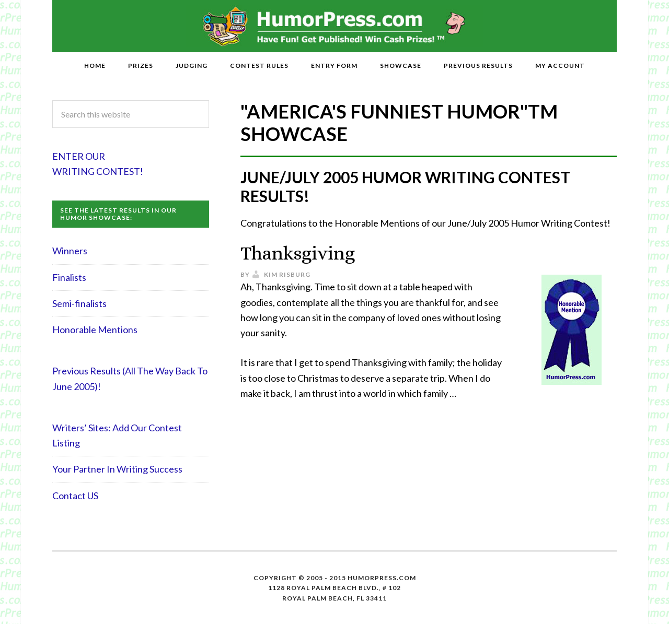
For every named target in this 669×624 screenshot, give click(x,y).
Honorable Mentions (94, 329)
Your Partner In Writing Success (117, 469)
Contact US (75, 495)
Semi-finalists (79, 303)
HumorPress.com (335, 26)
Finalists (69, 277)
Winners (69, 250)
